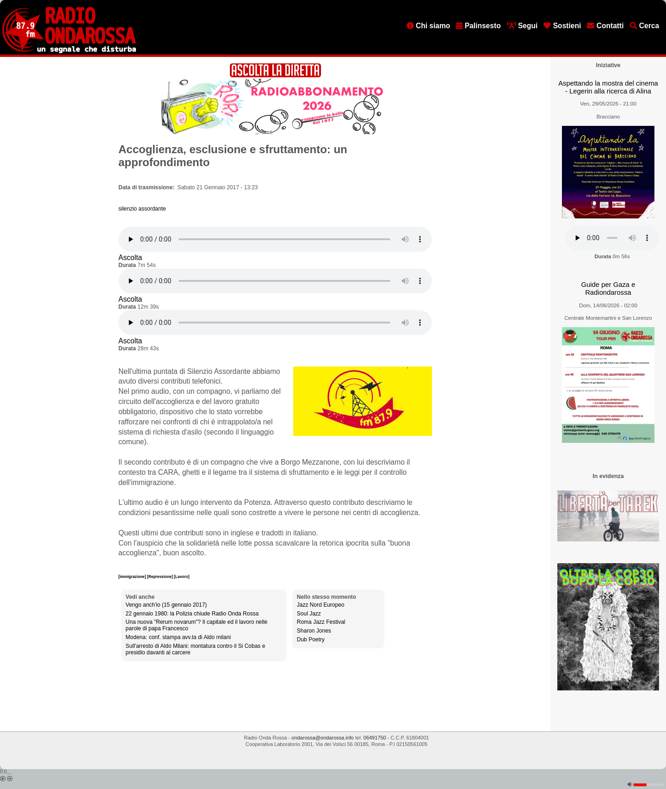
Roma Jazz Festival (321, 622)
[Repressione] (160, 576)
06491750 (375, 737)
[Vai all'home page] (69, 51)
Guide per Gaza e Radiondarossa (608, 288)
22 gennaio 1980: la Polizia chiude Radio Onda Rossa (192, 613)
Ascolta (130, 257)
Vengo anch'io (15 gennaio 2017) (166, 605)
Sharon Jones (314, 630)
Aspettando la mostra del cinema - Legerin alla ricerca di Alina (608, 87)
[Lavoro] (182, 576)
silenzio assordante (142, 208)
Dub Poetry (311, 639)
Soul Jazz (309, 613)
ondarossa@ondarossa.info (322, 737)
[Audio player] (275, 239)
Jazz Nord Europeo (321, 605)
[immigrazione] (132, 576)
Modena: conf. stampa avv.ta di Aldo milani (178, 637)
